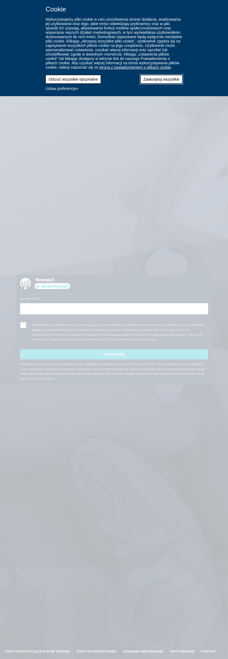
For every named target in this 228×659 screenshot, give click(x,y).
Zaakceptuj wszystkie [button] (161, 79)
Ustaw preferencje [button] (61, 88)
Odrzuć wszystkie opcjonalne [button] (73, 79)
